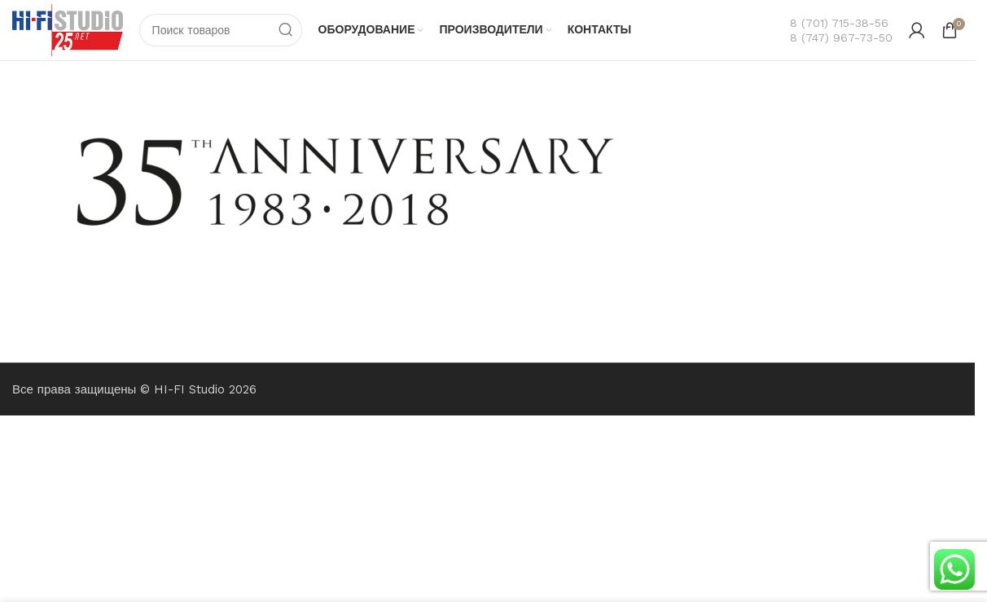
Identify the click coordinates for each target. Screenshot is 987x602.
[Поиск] (220, 30)
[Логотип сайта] (67, 29)
